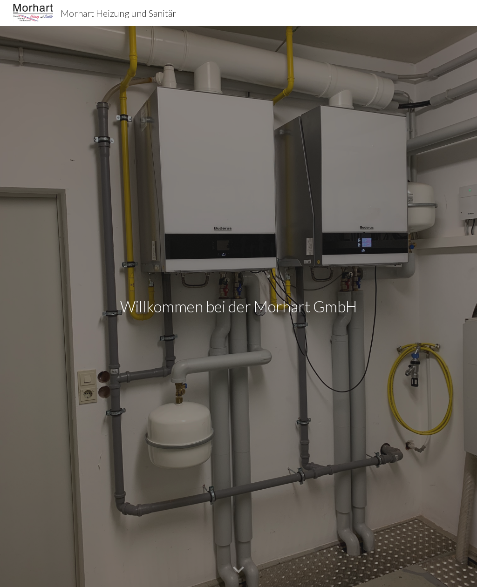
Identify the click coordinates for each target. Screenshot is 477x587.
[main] (239, 306)
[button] (238, 570)
